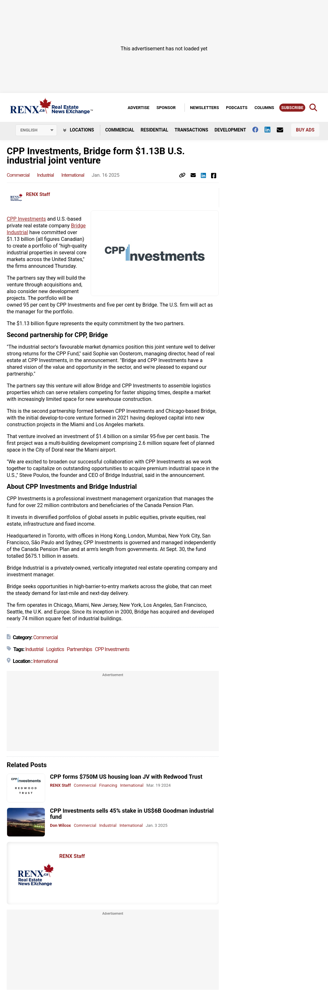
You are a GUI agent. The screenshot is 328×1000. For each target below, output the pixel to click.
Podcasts (236, 107)
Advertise (138, 107)
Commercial (119, 129)
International (73, 175)
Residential (154, 129)
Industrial (45, 175)
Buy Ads (305, 129)
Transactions (191, 129)
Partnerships (79, 649)
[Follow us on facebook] (258, 129)
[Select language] (36, 130)
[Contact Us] (283, 130)
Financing (108, 785)
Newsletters (204, 107)
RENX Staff (38, 194)
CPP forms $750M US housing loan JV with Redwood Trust (126, 776)
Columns (264, 107)
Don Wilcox (60, 825)
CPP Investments (26, 219)
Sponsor (166, 107)
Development (230, 129)
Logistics (55, 649)
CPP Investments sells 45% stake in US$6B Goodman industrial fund (132, 813)
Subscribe (292, 107)
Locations (78, 129)
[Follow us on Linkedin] (271, 129)
